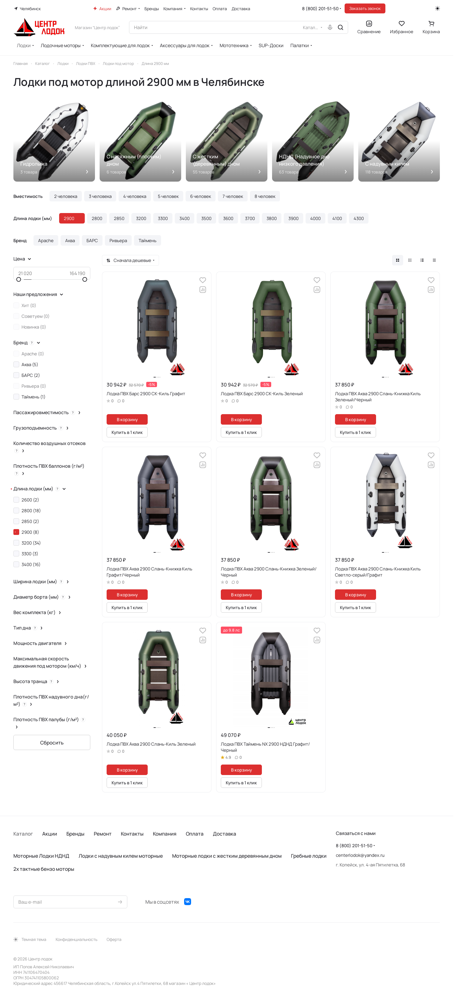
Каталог (23, 833)
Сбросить (52, 742)
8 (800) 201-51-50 (320, 9)
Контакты (132, 833)
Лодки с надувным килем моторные (121, 855)
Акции (49, 833)
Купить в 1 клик (127, 432)
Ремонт (103, 833)
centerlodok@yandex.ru (360, 855)
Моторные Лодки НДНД (41, 855)
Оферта (114, 939)
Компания (165, 833)
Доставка (224, 833)
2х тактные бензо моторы (43, 869)
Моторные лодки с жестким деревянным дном (227, 855)
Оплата (195, 833)
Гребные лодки (309, 855)
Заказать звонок (365, 8)
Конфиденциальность (76, 939)
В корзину (127, 419)
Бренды (75, 833)
